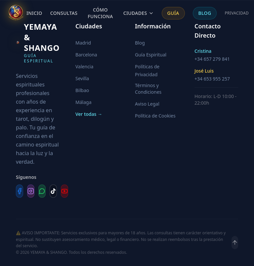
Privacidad (237, 13)
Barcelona (86, 54)
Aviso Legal (147, 104)
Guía (173, 13)
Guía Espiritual (150, 54)
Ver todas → (88, 114)
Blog (204, 13)
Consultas (64, 13)
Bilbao (82, 90)
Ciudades (138, 13)
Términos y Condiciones (148, 88)
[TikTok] (53, 191)
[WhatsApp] (42, 191)
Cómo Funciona (100, 13)
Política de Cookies (155, 116)
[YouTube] (64, 191)
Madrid (83, 43)
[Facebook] (19, 191)
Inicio (34, 13)
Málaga (83, 102)
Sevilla (82, 78)
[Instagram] (30, 191)
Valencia (84, 66)
